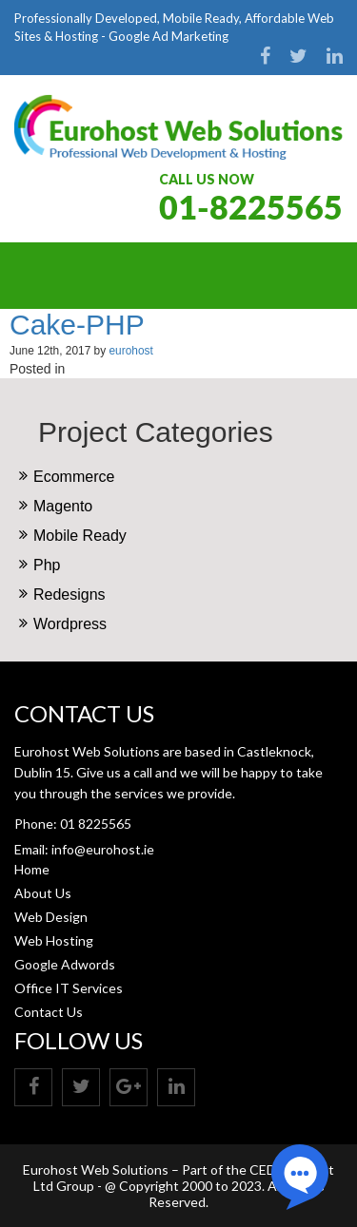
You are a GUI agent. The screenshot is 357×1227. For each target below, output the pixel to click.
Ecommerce (73, 477)
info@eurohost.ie (102, 849)
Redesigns (69, 594)
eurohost (130, 350)
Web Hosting (53, 940)
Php (46, 565)
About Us (42, 893)
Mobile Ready (80, 535)
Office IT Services (68, 988)
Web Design (51, 917)
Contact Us (48, 1012)
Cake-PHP (77, 324)
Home (32, 869)
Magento (62, 506)
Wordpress (70, 624)
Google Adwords (64, 964)
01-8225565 (251, 206)
